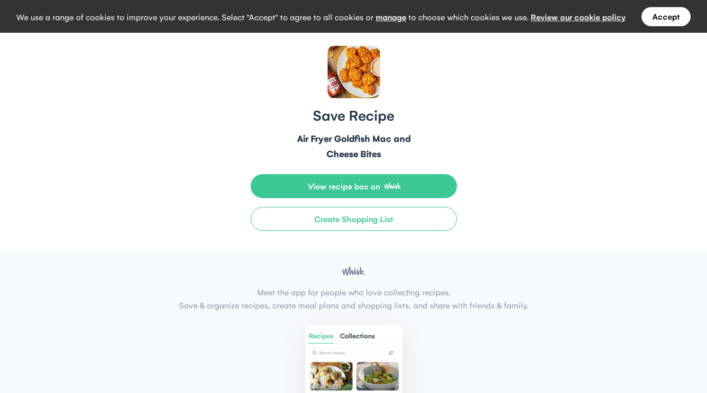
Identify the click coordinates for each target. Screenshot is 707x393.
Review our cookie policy (578, 16)
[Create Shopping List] (354, 219)
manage (391, 16)
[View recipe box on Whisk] (354, 186)
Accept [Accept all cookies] (666, 16)
